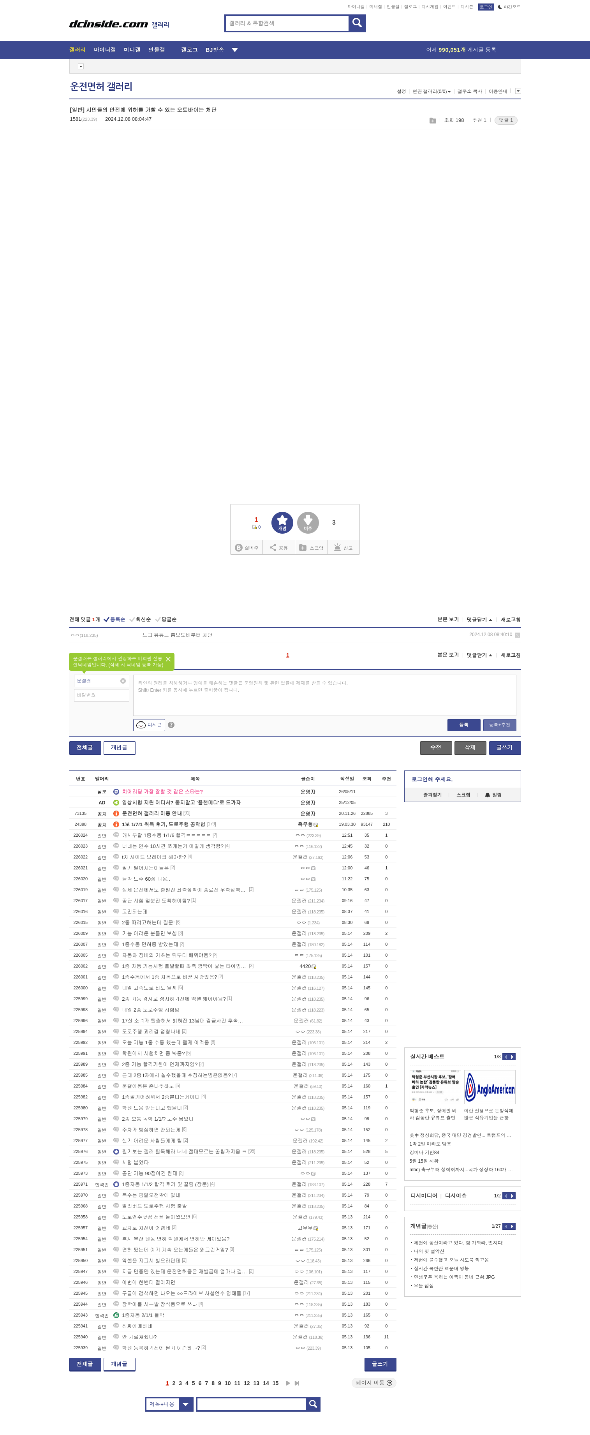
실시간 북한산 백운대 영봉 (441, 1268)
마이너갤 (356, 6)
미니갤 (375, 6)
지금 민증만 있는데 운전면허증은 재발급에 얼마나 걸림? (180, 1272)
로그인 (486, 7)
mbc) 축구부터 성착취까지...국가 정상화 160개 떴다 (463, 1169)
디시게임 (430, 6)
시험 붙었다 (131, 1162)
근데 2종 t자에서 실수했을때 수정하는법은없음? (172, 1075)
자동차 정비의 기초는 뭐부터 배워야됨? (162, 955)
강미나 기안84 (425, 1152)
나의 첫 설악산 (429, 1251)
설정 (401, 91)
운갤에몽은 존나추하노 (143, 1086)
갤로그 (410, 6)
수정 (435, 747)
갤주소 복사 (470, 91)
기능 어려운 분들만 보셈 (145, 933)
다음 (288, 1383)
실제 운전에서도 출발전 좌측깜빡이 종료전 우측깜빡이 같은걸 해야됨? (180, 890)
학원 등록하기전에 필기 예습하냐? (156, 1348)
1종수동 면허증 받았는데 (145, 944)
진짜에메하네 (132, 1326)
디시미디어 (424, 1196)
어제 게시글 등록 (461, 50)
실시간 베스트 (427, 1057)
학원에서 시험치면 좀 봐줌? (149, 1053)
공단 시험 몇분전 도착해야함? (151, 901)
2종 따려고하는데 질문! (143, 923)
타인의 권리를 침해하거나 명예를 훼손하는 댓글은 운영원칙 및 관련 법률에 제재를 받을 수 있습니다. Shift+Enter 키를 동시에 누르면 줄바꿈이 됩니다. (243, 686)
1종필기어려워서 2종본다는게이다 (156, 1097)
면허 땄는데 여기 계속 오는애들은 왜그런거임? (170, 1250)
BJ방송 (215, 50)
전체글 (85, 747)
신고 (343, 547)
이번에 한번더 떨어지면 (144, 1282)
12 (247, 1383)
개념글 (119, 747)
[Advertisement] (134, 195)
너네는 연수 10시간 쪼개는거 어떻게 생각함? (168, 846)
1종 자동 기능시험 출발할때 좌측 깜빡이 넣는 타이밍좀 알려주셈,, (180, 966)
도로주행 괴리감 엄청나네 (146, 1032)
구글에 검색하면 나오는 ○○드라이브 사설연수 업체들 (177, 1293)
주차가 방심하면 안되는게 (146, 1130)
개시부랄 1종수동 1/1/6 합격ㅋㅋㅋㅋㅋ (162, 835)
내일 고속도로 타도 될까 (145, 988)
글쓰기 (505, 747)
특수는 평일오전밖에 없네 (146, 1195)
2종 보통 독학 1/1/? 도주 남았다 (153, 1119)
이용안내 (498, 91)
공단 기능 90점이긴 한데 (145, 1173)
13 (257, 1383)
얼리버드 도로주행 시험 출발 (150, 1206)
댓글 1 (506, 120)
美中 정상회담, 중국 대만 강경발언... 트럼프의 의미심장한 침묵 (463, 1135)
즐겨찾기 (432, 795)
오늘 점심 (424, 1286)
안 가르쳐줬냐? (135, 1337)
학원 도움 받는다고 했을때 (147, 1108)
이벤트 (449, 6)
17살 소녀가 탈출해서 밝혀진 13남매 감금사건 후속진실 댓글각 (180, 1021)
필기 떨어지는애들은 (141, 868)
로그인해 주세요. (432, 779)
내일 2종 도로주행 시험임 (146, 1010)
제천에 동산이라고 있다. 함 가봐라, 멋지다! (459, 1243)
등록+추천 (499, 725)
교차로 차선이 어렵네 (141, 1228)
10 (228, 1383)
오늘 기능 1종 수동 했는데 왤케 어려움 (161, 1042)
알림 (493, 795)
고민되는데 (130, 912)
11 (237, 1383)
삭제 (517, 635)
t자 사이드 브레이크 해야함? (149, 857)
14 (266, 1383)
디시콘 (467, 6)
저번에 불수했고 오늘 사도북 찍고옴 (451, 1260)
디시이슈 (456, 1196)
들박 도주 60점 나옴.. (141, 879)
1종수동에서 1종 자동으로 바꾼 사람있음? (165, 977)
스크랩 (432, 120)
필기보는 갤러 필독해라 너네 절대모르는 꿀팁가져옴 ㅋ (180, 1152)
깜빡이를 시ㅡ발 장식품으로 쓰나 (155, 1304)
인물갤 (393, 6)
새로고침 (511, 620)
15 (276, 1383)
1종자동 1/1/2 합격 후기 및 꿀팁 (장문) (160, 1184)
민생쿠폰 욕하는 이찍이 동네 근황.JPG (454, 1277)
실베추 (246, 547)
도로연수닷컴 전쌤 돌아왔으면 (151, 1217)
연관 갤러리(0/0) (431, 91)
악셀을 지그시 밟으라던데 (146, 1261)
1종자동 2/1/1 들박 (138, 1315)
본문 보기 (448, 619)
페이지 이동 (374, 1383)
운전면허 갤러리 (101, 87)
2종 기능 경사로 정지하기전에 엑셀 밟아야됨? (169, 999)
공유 (279, 547)
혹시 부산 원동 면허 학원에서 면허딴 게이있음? (171, 1239)
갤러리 (77, 50)
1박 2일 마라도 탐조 (430, 1144)
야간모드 (509, 7)
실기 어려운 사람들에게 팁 (147, 1141)
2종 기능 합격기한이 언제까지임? (155, 1064)
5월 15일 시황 (424, 1161)
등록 (463, 725)
